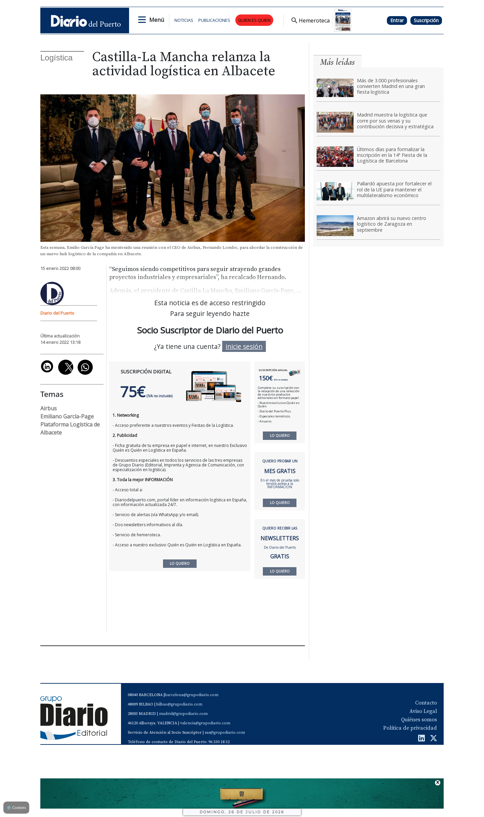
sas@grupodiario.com (225, 732)
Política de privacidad (410, 728)
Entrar (397, 20)
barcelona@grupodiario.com (191, 694)
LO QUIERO (280, 435)
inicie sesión (244, 346)
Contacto (426, 702)
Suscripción (426, 20)
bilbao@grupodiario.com (179, 704)
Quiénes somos (419, 719)
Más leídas (337, 61)
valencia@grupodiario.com (205, 723)
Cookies (16, 807)
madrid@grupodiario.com (183, 713)
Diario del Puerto (57, 313)
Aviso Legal (423, 711)
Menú (156, 20)
